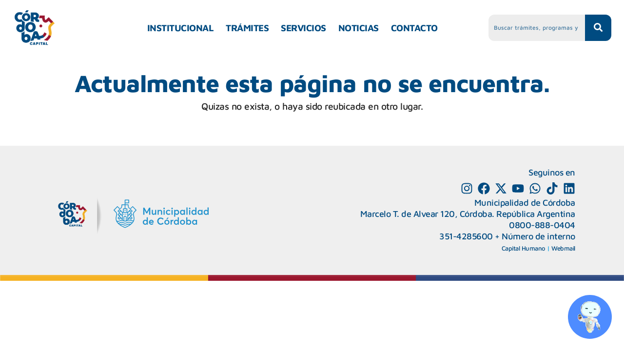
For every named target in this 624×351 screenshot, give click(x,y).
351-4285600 (466, 236)
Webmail (563, 248)
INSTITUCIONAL (180, 27)
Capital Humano (524, 248)
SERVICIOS (303, 27)
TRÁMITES (247, 27)
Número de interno (538, 236)
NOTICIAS (358, 27)
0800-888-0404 (542, 225)
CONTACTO (414, 27)
